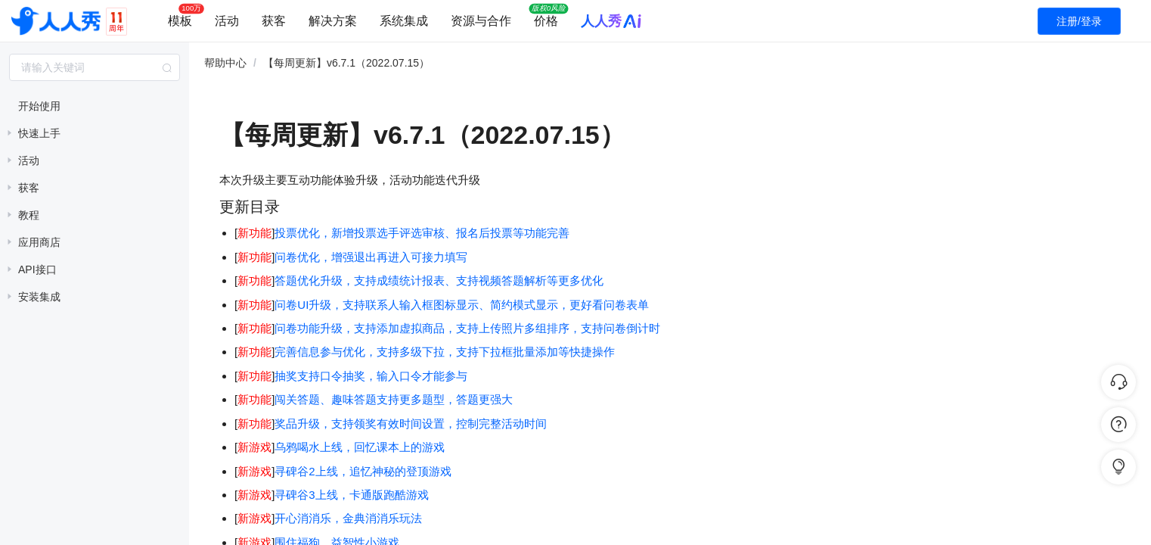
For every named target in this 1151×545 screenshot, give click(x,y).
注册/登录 (1079, 21)
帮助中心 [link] (225, 63)
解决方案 (333, 20)
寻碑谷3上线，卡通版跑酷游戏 (351, 494)
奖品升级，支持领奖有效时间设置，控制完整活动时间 (411, 423)
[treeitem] (94, 106)
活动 (227, 20)
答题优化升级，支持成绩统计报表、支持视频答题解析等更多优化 (439, 280)
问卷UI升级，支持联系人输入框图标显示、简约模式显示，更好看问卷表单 (462, 304)
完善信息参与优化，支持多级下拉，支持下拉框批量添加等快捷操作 (445, 351)
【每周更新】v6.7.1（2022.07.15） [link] (346, 63)
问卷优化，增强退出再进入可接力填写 (371, 257)
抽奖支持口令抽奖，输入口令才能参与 (371, 375)
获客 (274, 20)
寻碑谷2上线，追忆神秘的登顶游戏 (363, 471)
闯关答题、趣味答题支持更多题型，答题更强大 (395, 399)
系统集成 (404, 20)
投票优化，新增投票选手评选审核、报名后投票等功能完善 (422, 232)
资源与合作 (481, 20)
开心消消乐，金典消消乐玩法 (348, 518)
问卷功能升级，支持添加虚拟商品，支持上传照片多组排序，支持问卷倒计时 (467, 328)
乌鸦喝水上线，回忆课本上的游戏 (360, 447)
